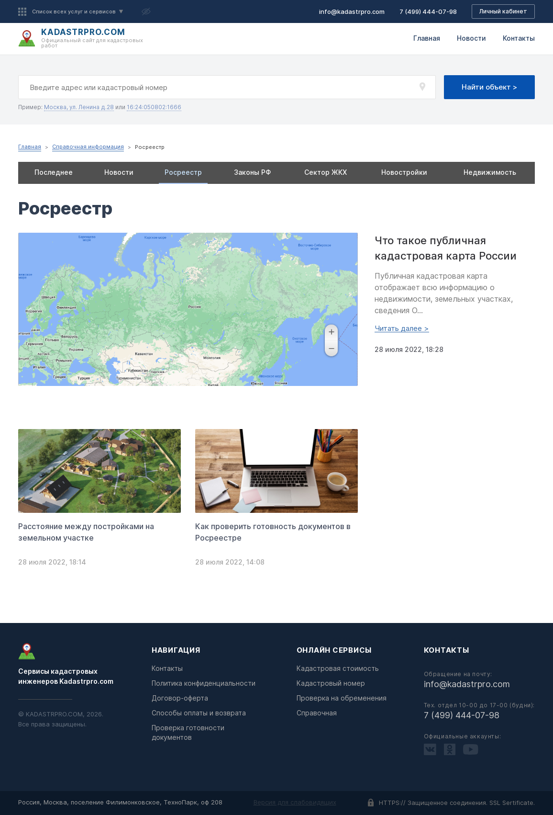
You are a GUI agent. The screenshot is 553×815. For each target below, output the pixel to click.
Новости (471, 38)
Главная (426, 38)
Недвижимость (490, 172)
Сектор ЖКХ (325, 172)
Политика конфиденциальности (203, 683)
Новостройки (404, 172)
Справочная (317, 713)
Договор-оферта (180, 698)
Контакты (519, 38)
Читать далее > (402, 328)
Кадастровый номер (331, 683)
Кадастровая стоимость (338, 668)
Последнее (53, 172)
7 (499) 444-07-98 (428, 12)
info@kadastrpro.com (352, 12)
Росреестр (183, 172)
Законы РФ (252, 172)
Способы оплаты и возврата (199, 713)
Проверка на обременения (342, 698)
